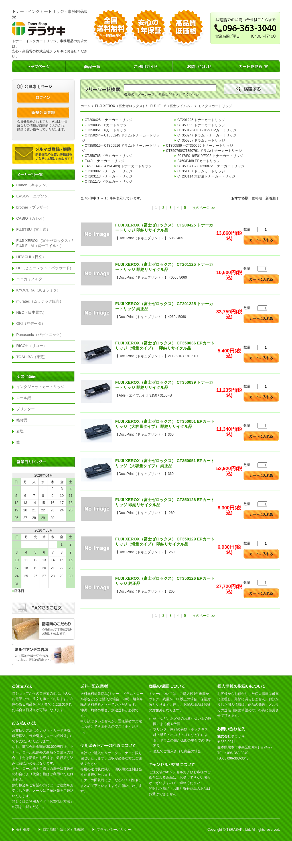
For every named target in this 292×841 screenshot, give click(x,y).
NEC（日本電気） (31, 312)
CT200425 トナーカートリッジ (108, 120)
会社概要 (23, 830)
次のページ (201, 208)
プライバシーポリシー (114, 830)
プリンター (25, 409)
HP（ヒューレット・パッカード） (44, 268)
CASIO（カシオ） (31, 218)
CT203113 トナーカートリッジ (108, 176)
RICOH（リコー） (31, 346)
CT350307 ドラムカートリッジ (201, 140)
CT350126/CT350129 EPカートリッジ (206, 130)
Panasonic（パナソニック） (40, 334)
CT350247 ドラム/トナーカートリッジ (206, 135)
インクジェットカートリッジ (40, 387)
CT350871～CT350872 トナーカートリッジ (210, 166)
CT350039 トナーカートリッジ (201, 125)
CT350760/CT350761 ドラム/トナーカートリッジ (204, 151)
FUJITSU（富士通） (33, 229)
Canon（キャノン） (33, 185)
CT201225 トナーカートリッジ (201, 120)
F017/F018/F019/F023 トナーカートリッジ (210, 156)
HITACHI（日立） (31, 257)
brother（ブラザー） (33, 207)
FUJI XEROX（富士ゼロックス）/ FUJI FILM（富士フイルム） (45, 243)
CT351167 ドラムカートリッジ (201, 171)
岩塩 (20, 431)
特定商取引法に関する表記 (63, 830)
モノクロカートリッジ (215, 106)
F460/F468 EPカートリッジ (198, 161)
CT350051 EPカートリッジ (106, 130)
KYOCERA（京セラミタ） (38, 290)
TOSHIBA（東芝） (32, 357)
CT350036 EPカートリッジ (106, 125)
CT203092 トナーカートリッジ (108, 171)
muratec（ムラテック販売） (39, 301)
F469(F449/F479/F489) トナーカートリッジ (118, 166)
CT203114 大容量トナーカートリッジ (206, 176)
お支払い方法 (60, 801)
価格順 (257, 198)
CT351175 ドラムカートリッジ (108, 181)
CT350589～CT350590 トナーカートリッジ (199, 146)
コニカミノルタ (29, 279)
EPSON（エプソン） (34, 196)
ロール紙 (23, 398)
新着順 (270, 198)
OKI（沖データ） (30, 323)
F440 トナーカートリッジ (104, 161)
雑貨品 (21, 420)
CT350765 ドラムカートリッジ (108, 156)
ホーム (85, 106)
